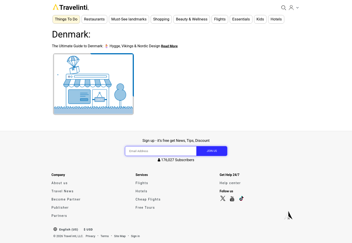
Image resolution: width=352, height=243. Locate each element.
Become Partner (66, 199)
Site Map (120, 236)
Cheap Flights (148, 199)
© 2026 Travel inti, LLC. (68, 236)
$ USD (88, 229)
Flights (141, 183)
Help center (230, 183)
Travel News (63, 191)
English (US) (68, 229)
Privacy (90, 236)
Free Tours (145, 207)
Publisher (60, 207)
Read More (169, 46)
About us (60, 183)
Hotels (141, 191)
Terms (104, 236)
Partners (59, 216)
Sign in (135, 236)
